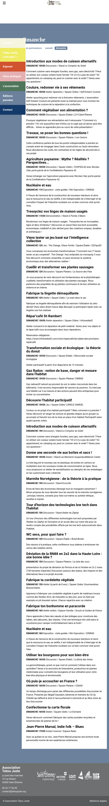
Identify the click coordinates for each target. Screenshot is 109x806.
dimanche (61, 48)
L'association (11, 86)
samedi (49, 48)
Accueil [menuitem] (7, 43)
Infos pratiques (12, 76)
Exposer (8, 66)
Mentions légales (98, 801)
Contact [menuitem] (7, 109)
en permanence (34, 48)
